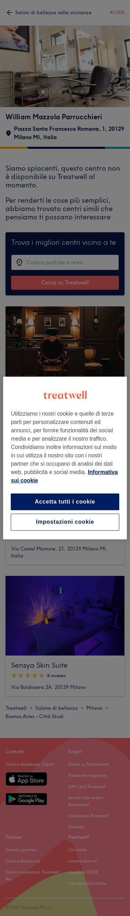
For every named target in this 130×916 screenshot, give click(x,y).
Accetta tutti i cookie (65, 502)
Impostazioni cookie (65, 522)
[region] (65, 458)
